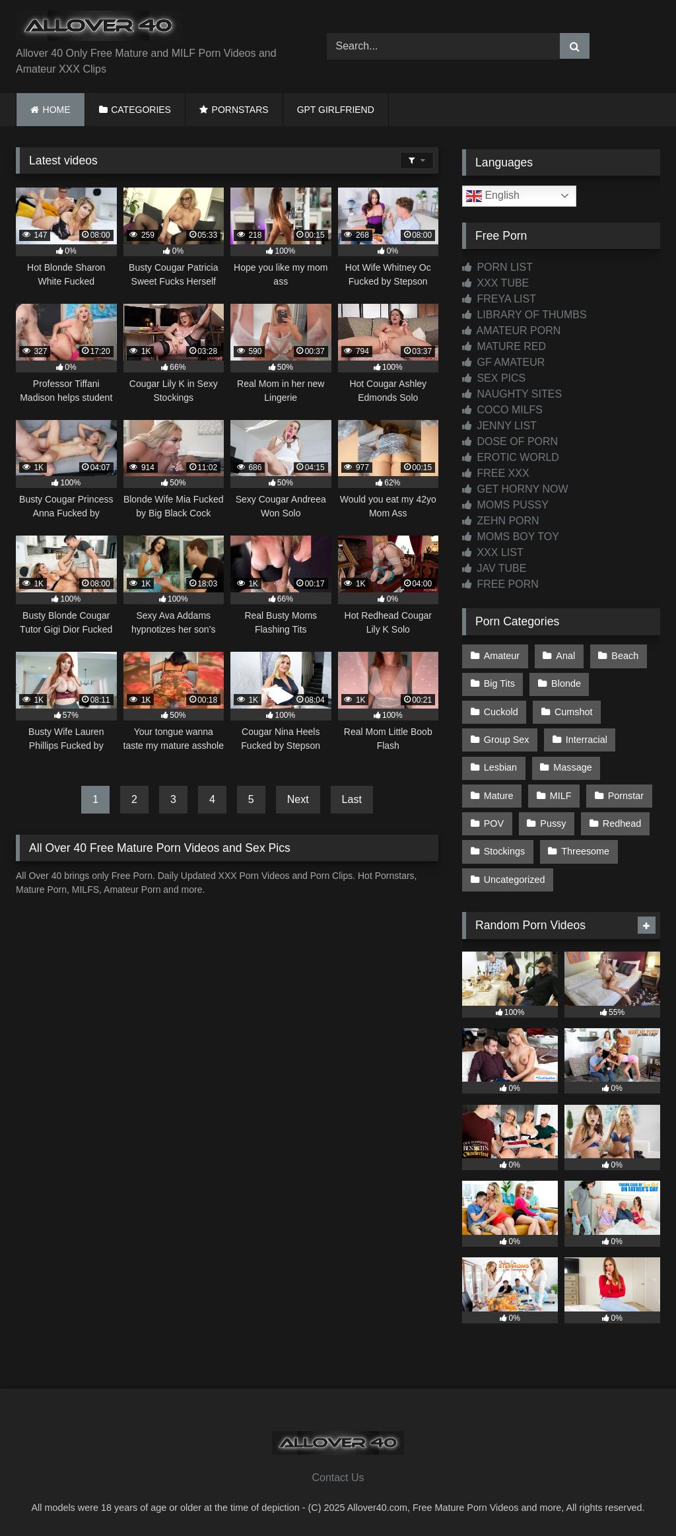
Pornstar (626, 795)
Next (298, 799)
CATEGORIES (141, 109)
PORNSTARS (240, 109)
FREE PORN (500, 584)
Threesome (585, 851)
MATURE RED (504, 346)
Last (352, 799)
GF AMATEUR (503, 362)
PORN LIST (497, 267)
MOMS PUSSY (505, 504)
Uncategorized (514, 879)
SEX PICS (493, 378)
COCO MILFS (502, 409)
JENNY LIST (499, 425)
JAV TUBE (494, 568)
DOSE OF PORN (510, 441)
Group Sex (506, 739)
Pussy (553, 823)
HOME (57, 109)
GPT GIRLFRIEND (335, 109)
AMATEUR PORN (511, 330)
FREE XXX (495, 473)
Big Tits (499, 683)
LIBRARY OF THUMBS (524, 314)
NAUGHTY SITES (512, 394)
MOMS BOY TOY (510, 536)
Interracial (586, 739)
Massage (572, 767)
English (493, 196)
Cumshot (574, 712)
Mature (499, 795)
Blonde (566, 683)
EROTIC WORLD (510, 457)
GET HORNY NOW (515, 489)
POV (494, 823)
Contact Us (338, 1477)
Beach (624, 655)
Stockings (504, 851)
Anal (565, 655)
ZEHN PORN (500, 520)
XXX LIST (493, 552)
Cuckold (501, 712)
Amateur (502, 655)
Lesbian (500, 767)
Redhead (622, 823)
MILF (561, 795)
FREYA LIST (499, 298)
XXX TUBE (495, 283)
